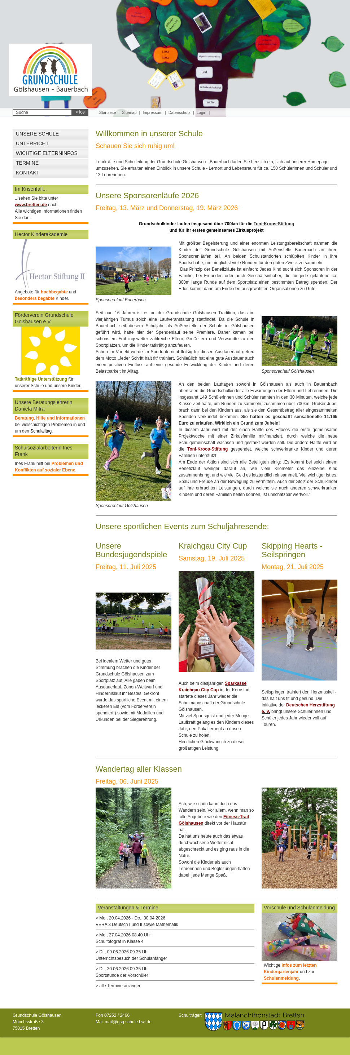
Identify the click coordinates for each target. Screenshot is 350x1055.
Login (201, 112)
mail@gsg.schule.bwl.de (128, 1021)
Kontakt (27, 173)
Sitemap (129, 112)
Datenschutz (180, 112)
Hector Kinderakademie (41, 234)
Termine (27, 163)
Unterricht (32, 143)
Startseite (107, 112)
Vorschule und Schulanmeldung (299, 907)
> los (80, 112)
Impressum (152, 112)
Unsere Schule (37, 134)
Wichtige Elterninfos (47, 153)
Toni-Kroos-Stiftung (274, 223)
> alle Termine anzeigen (118, 985)
